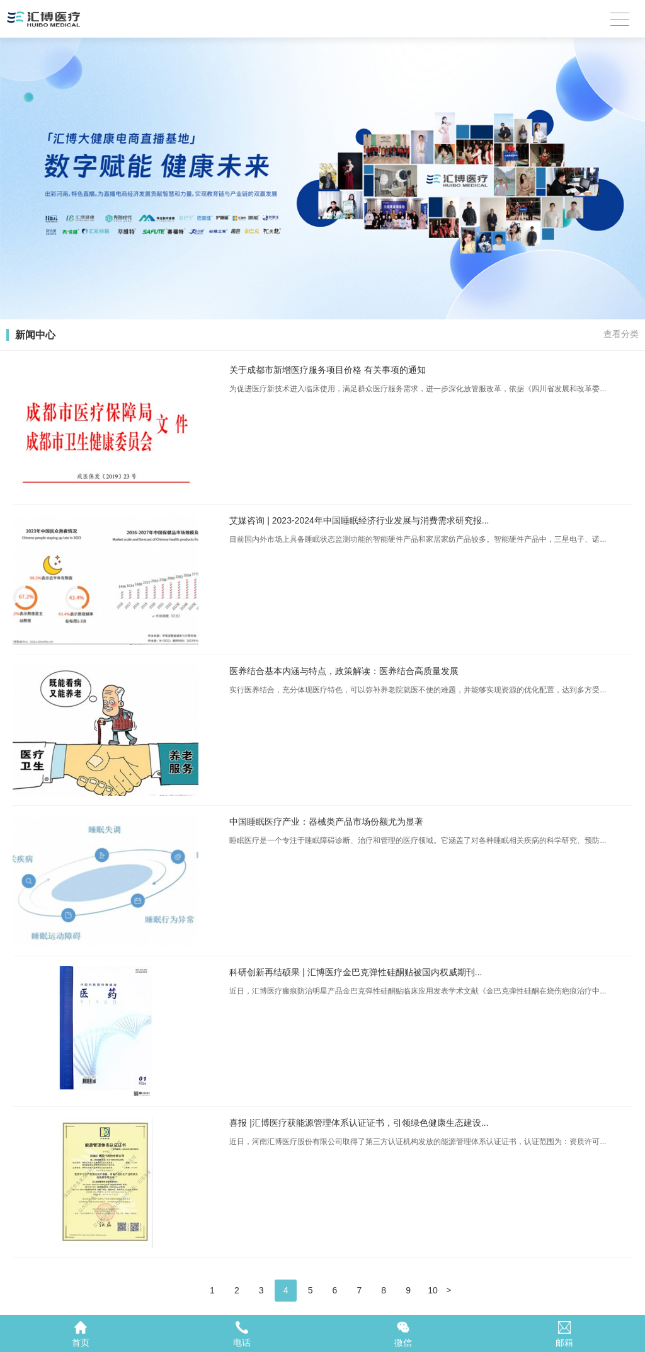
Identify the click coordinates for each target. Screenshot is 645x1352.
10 (433, 1290)
